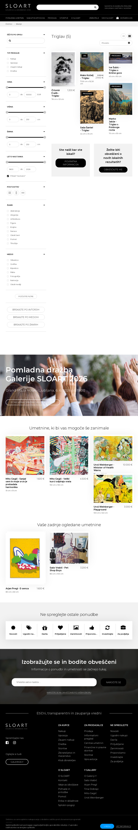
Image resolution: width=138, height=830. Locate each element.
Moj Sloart (107, 18)
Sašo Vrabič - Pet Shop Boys (59, 569)
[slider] (7, 87)
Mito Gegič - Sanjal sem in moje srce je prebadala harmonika (16, 483)
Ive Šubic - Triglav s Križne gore (115, 70)
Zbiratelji (94, 18)
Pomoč (62, 796)
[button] (115, 43)
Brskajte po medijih (26, 317)
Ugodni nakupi (119, 735)
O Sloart (75, 18)
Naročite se (113, 682)
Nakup (62, 731)
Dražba (62, 744)
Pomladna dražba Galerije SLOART (33, 402)
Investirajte (116, 757)
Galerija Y (17, 762)
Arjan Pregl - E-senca (17, 588)
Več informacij (123, 826)
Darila (113, 740)
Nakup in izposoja (36, 18)
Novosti (114, 731)
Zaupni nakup (66, 740)
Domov (9, 24)
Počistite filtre (25, 296)
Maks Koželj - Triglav (86, 76)
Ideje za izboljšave (68, 784)
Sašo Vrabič (90, 780)
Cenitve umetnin (93, 743)
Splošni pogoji (66, 805)
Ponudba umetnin (15, 18)
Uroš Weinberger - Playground (104, 508)
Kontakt (62, 780)
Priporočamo (117, 753)
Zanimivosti (117, 748)
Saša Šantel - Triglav (86, 129)
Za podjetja (116, 761)
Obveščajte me (113, 169)
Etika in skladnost (68, 801)
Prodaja (52, 18)
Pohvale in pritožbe (64, 791)
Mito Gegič (90, 793)
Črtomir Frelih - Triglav (55, 93)
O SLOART (64, 776)
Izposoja (63, 735)
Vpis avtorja (90, 759)
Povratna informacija (71, 163)
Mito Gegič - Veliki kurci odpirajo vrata (60, 480)
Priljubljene (117, 744)
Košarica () (124, 18)
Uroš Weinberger (94, 797)
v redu (107, 826)
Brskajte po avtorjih (25, 309)
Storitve (64, 18)
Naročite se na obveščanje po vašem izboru (69, 692)
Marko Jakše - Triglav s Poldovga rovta (114, 124)
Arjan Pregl (90, 784)
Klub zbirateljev (67, 760)
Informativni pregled (91, 737)
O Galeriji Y (90, 776)
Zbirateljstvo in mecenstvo (66, 754)
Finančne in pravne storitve (95, 749)
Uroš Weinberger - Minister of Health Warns (104, 467)
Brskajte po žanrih (26, 324)
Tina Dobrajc (91, 789)
